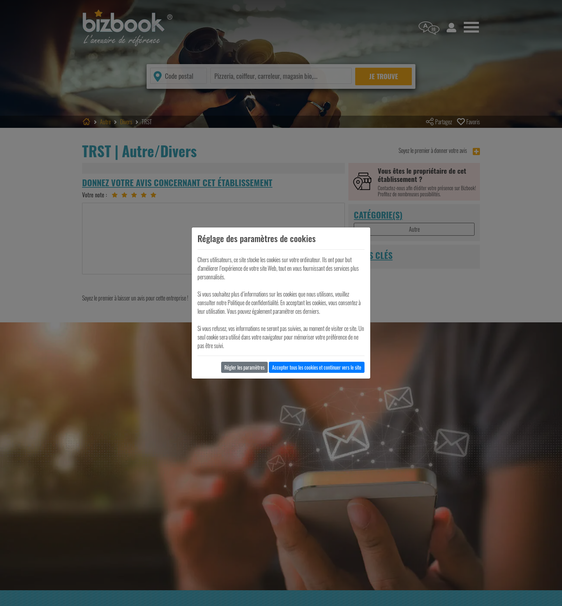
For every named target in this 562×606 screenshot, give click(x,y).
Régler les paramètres (244, 367)
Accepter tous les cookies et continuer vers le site (316, 367)
